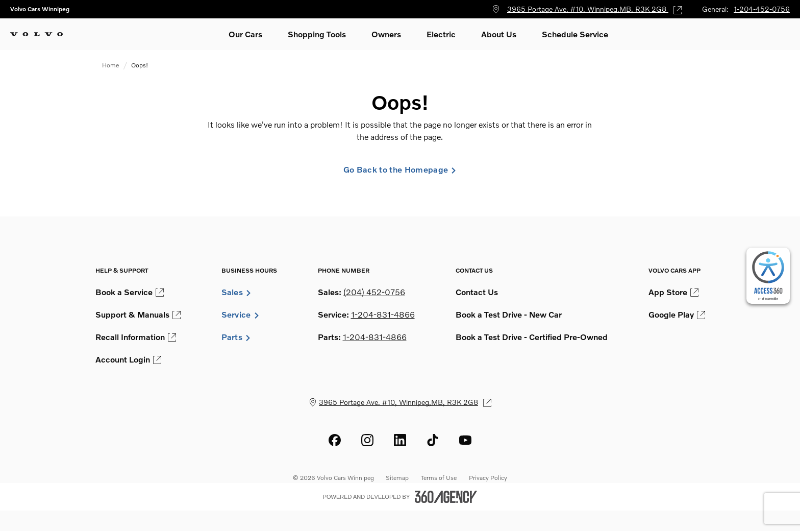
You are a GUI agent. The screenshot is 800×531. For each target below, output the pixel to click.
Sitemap (397, 477)
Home (110, 65)
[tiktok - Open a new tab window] (433, 440)
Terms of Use (439, 477)
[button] (245, 34)
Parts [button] (236, 337)
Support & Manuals (138, 314)
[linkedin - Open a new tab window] (400, 440)
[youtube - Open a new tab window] (465, 440)
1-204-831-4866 (383, 314)
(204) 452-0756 (374, 292)
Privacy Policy (488, 477)
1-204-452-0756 (762, 9)
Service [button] (240, 314)
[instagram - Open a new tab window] (367, 440)
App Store (673, 292)
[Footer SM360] (446, 497)
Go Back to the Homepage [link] (400, 169)
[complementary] (768, 276)
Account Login (128, 359)
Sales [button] (236, 292)
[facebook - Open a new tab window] (335, 440)
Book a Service (129, 292)
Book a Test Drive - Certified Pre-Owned (532, 337)
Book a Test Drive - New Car (509, 314)
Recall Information (135, 337)
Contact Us (477, 292)
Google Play (676, 314)
